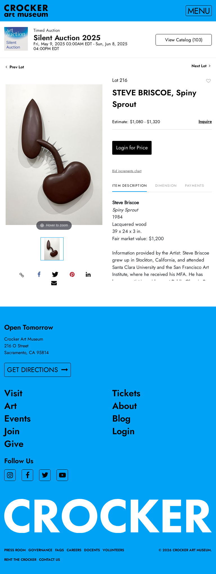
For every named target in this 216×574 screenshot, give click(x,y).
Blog (121, 418)
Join (12, 431)
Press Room (15, 550)
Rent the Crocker (20, 559)
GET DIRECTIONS (37, 370)
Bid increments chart (126, 171)
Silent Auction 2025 (66, 37)
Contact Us (49, 559)
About (124, 405)
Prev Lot (15, 67)
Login (123, 431)
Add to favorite (208, 80)
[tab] (129, 188)
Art (10, 405)
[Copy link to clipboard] (22, 274)
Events (17, 418)
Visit (13, 393)
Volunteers (113, 550)
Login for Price (132, 147)
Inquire (205, 121)
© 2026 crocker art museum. (185, 550)
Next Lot (201, 66)
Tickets (126, 393)
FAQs (59, 550)
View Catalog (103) (183, 40)
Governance (40, 550)
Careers (74, 550)
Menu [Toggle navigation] (199, 10)
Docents (92, 550)
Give (14, 443)
